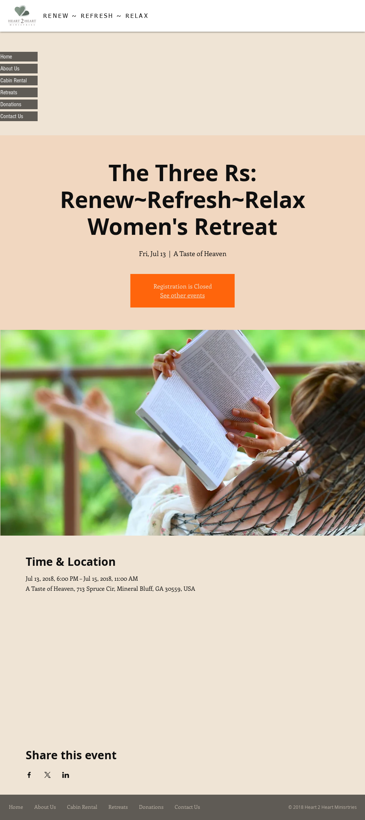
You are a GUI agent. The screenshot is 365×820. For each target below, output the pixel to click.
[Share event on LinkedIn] (65, 775)
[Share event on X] (47, 775)
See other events (182, 295)
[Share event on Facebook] (29, 775)
